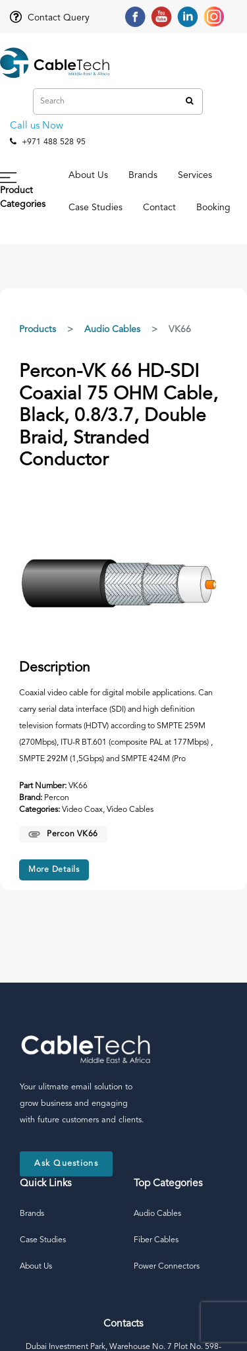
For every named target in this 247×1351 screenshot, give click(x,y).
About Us (88, 175)
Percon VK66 (63, 834)
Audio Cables (112, 329)
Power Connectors (167, 1267)
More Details (54, 870)
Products (37, 329)
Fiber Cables (156, 1240)
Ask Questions (65, 1163)
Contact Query (50, 17)
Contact (159, 207)
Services (195, 175)
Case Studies (96, 207)
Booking (213, 207)
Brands (142, 175)
